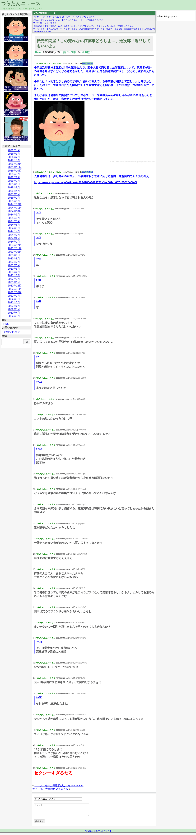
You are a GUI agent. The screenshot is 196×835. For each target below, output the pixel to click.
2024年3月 (14, 235)
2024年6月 (14, 224)
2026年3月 (14, 153)
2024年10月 (14, 211)
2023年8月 (14, 258)
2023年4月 (14, 272)
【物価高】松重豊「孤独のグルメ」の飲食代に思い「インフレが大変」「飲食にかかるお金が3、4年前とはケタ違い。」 (85, 26)
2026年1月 (14, 160)
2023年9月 (14, 255)
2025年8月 (14, 177)
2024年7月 (14, 221)
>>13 (39, 381)
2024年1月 (14, 241)
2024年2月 (14, 238)
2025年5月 (14, 187)
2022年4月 (14, 312)
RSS (6, 323)
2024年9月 (14, 214)
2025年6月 (14, 184)
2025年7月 (14, 180)
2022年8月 (14, 299)
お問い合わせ (12, 331)
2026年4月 (14, 150)
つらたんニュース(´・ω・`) (98, 833)
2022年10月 (14, 292)
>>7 (38, 356)
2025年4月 (14, 191)
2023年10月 (14, 251)
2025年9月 (14, 174)
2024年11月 (14, 207)
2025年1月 (14, 201)
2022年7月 (14, 302)
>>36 (39, 697)
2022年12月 (14, 285)
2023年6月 (14, 265)
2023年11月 (14, 248)
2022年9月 (14, 295)
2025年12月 (14, 163)
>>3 (38, 212)
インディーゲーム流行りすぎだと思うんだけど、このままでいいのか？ (64, 17)
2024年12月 (14, 204)
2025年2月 (14, 197)
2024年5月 (14, 228)
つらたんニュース (21, 3)
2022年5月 (14, 309)
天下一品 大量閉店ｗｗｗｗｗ (50, 788)
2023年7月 (14, 262)
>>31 (39, 641)
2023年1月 (14, 282)
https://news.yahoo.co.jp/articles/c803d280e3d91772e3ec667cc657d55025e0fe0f (85, 182)
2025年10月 (14, 170)
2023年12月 (14, 245)
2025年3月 (14, 194)
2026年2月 (14, 157)
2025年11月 (14, 167)
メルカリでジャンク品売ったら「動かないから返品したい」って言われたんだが (68, 20)
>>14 (39, 448)
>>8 (38, 258)
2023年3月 (14, 275)
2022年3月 (14, 316)
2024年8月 (14, 218)
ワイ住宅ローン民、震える (44, 23)
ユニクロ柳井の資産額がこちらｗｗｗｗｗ (58, 785)
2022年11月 (14, 289)
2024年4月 (14, 231)
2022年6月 (14, 306)
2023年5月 (14, 268)
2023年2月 (14, 278)
